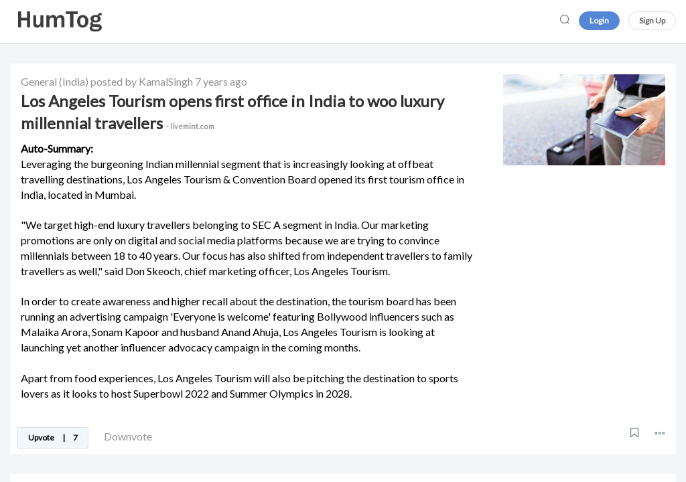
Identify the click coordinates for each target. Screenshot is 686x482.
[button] (659, 432)
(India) (73, 81)
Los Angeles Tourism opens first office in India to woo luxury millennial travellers (232, 112)
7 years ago (221, 81)
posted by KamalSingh (141, 81)
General (39, 81)
